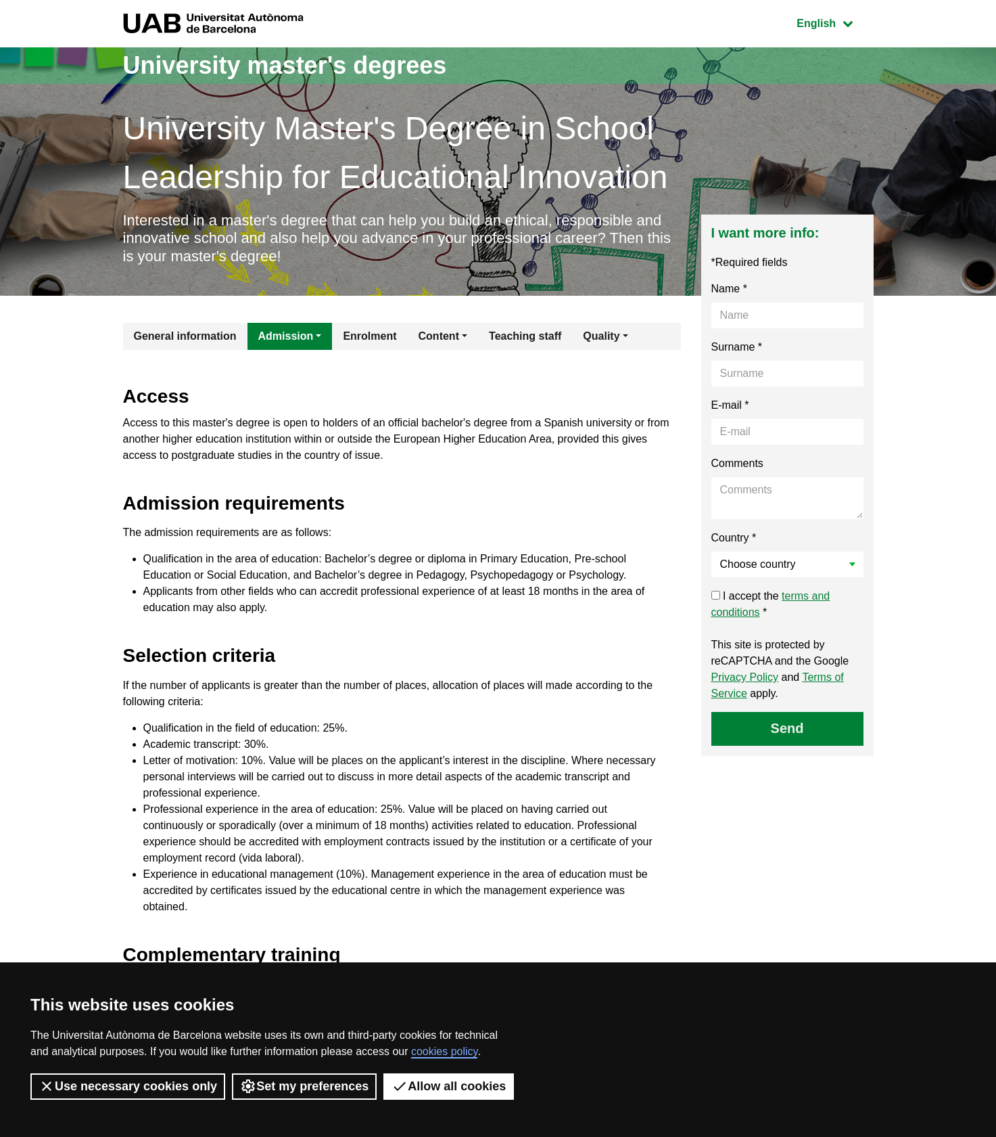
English (834, 22)
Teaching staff (525, 336)
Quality (601, 336)
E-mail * (730, 405)
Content (439, 336)
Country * (734, 537)
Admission (286, 336)
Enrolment (369, 336)
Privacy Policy (745, 677)
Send (787, 728)
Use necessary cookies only (128, 1086)
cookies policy (444, 1051)
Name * (729, 288)
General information (185, 336)
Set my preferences (304, 1086)
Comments (737, 463)
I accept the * (770, 604)
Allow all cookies (449, 1086)
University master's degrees (285, 65)
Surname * (737, 347)
